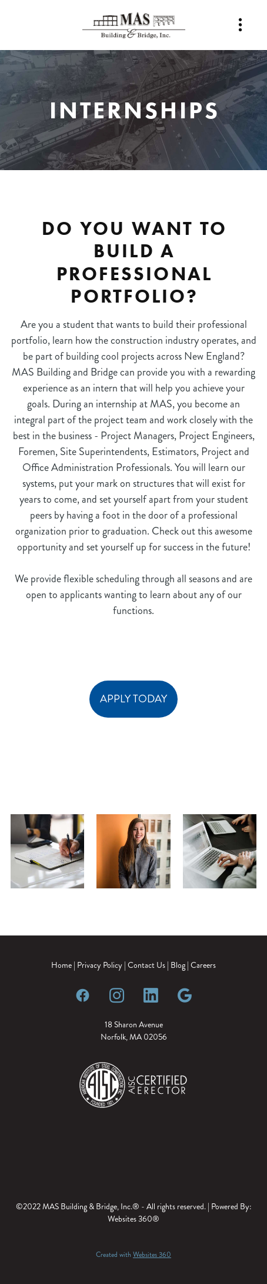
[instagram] (116, 995)
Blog (178, 965)
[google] (184, 995)
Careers (203, 965)
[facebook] (82, 995)
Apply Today (133, 698)
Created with (133, 1255)
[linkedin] (150, 995)
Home (62, 965)
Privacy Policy (99, 965)
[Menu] (240, 25)
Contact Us (146, 965)
